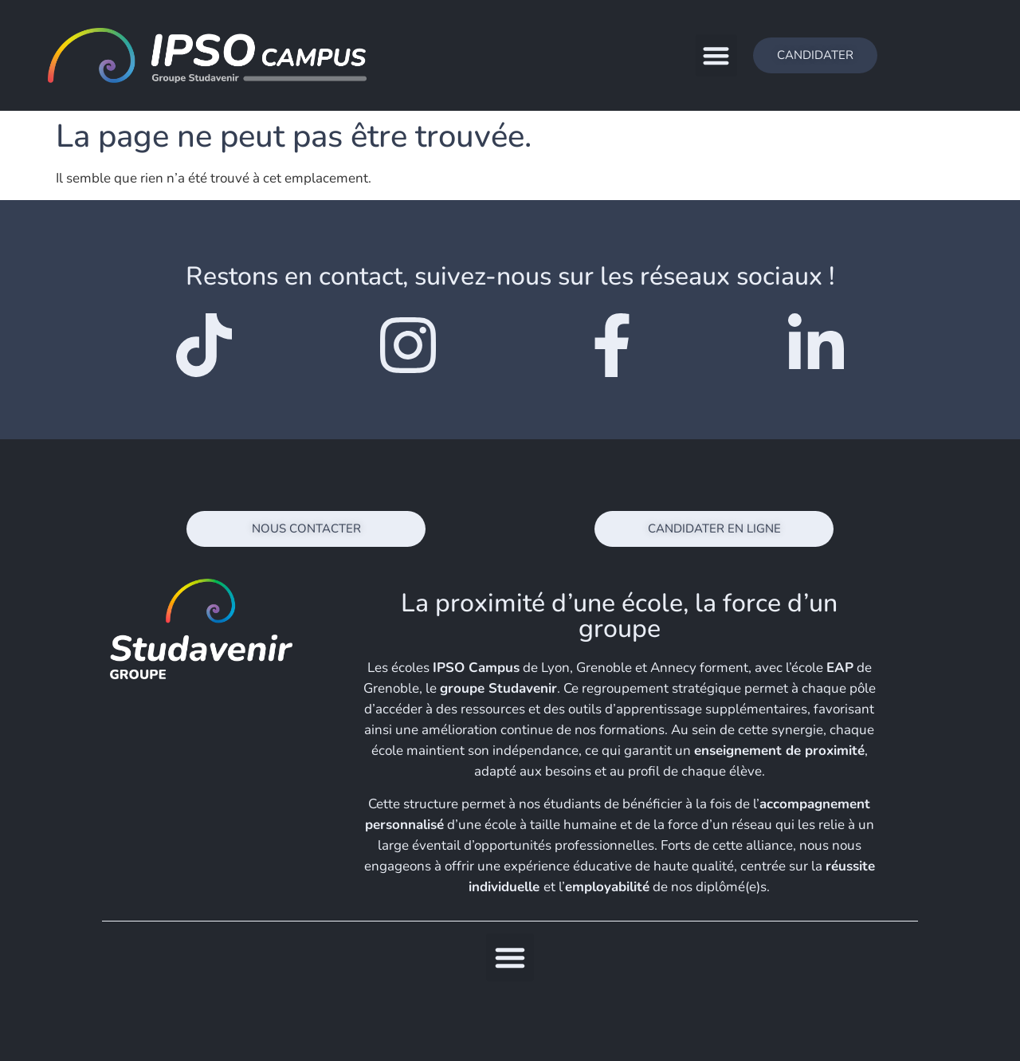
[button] (717, 55)
